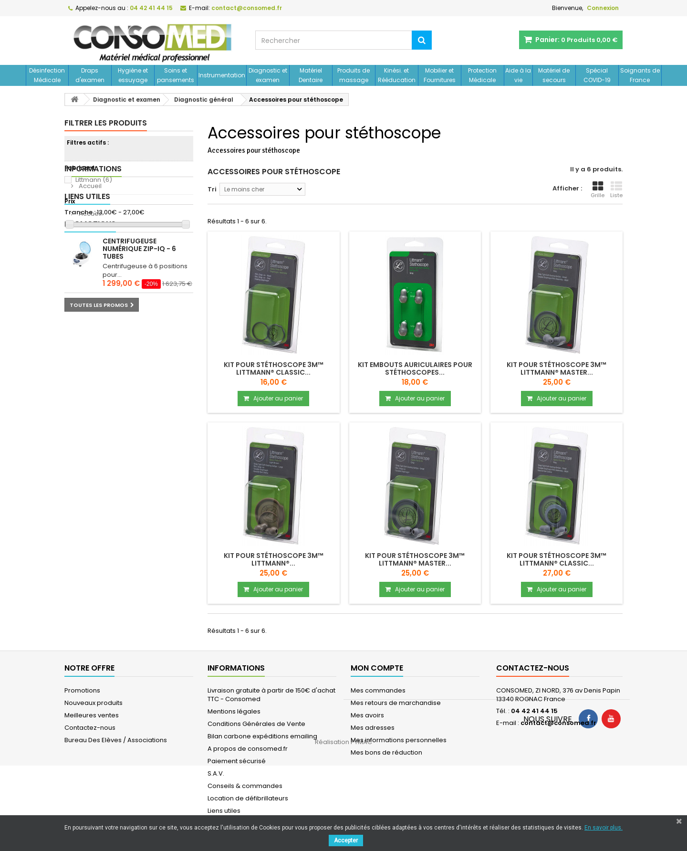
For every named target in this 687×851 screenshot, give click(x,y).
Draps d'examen (89, 75)
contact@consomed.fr (558, 722)
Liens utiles (87, 290)
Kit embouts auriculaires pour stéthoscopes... (415, 368)
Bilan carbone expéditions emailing (262, 736)
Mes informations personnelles (399, 740)
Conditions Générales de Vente (256, 723)
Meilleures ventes (91, 715)
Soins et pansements (175, 75)
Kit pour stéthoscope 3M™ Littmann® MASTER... (556, 368)
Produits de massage (353, 75)
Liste (616, 190)
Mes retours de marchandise (396, 702)
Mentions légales (234, 711)
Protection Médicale (482, 75)
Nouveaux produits (93, 702)
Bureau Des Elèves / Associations (115, 740)
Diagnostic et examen (268, 75)
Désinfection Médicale (47, 75)
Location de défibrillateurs (248, 798)
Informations (93, 248)
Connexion (603, 8)
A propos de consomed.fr (248, 748)
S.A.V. (216, 773)
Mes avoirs (367, 715)
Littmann (93, 179)
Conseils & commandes (245, 785)
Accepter (346, 840)
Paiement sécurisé (237, 761)
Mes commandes (378, 690)
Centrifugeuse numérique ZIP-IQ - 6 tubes (139, 357)
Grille (597, 190)
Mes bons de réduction (386, 752)
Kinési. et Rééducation (397, 75)
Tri (212, 189)
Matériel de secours (554, 75)
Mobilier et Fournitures (440, 75)
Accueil (89, 266)
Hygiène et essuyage (133, 75)
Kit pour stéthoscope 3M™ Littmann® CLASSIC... (273, 368)
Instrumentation (221, 75)
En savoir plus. (603, 827)
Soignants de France (640, 75)
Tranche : (79, 212)
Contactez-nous (89, 727)
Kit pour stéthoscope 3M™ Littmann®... (273, 559)
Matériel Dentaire (311, 75)
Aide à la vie (518, 75)
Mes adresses (373, 727)
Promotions (90, 332)
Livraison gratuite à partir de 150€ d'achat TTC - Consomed (271, 695)
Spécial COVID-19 (597, 75)
